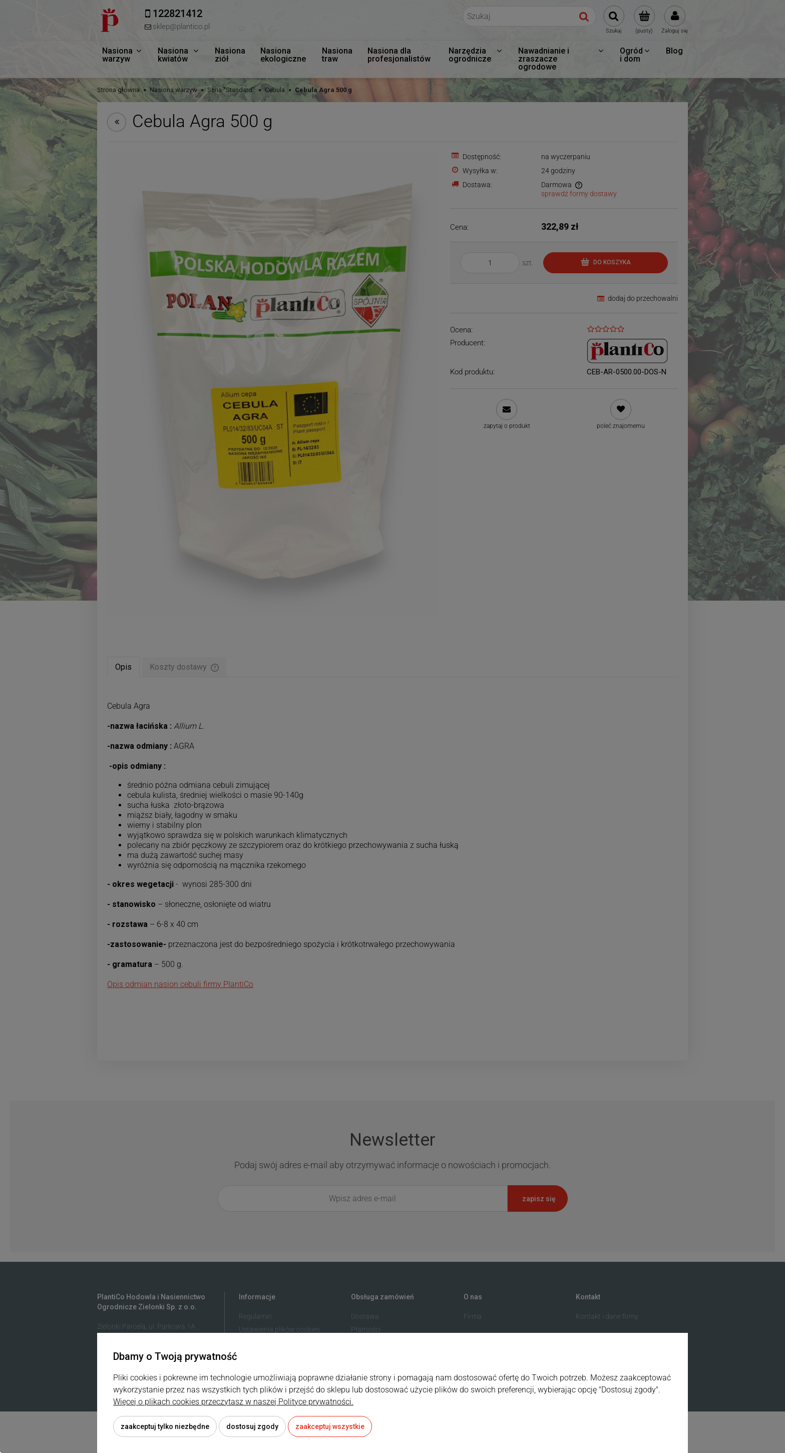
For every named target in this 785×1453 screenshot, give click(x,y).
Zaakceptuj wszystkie (329, 1426)
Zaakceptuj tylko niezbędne (165, 1426)
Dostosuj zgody (252, 1426)
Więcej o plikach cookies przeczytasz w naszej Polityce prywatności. (233, 1401)
